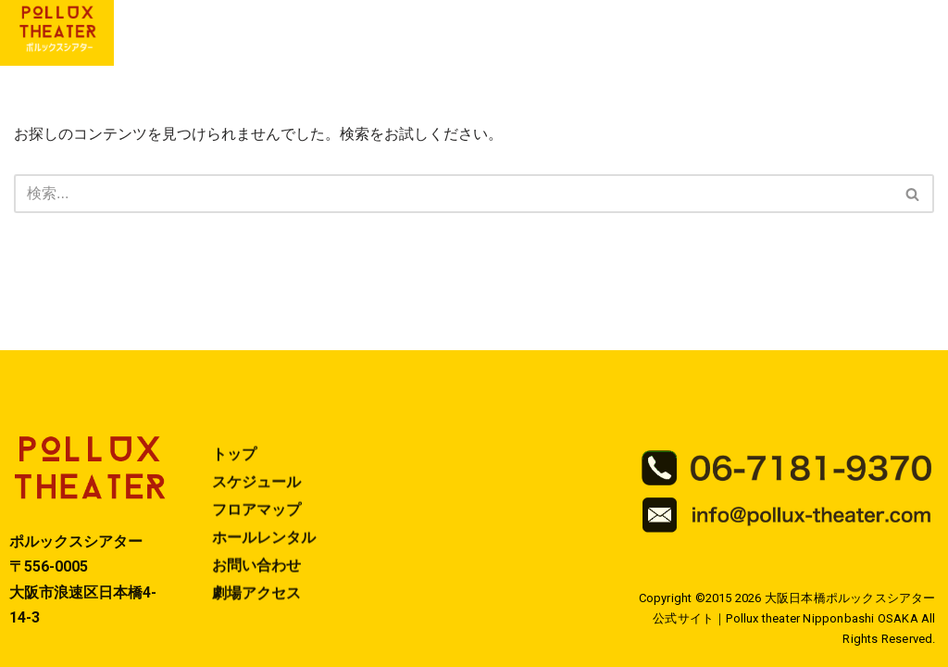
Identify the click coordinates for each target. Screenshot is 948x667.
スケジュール (256, 495)
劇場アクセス (256, 606)
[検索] (453, 193)
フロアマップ (256, 523)
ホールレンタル (264, 551)
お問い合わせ (256, 578)
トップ (234, 467)
